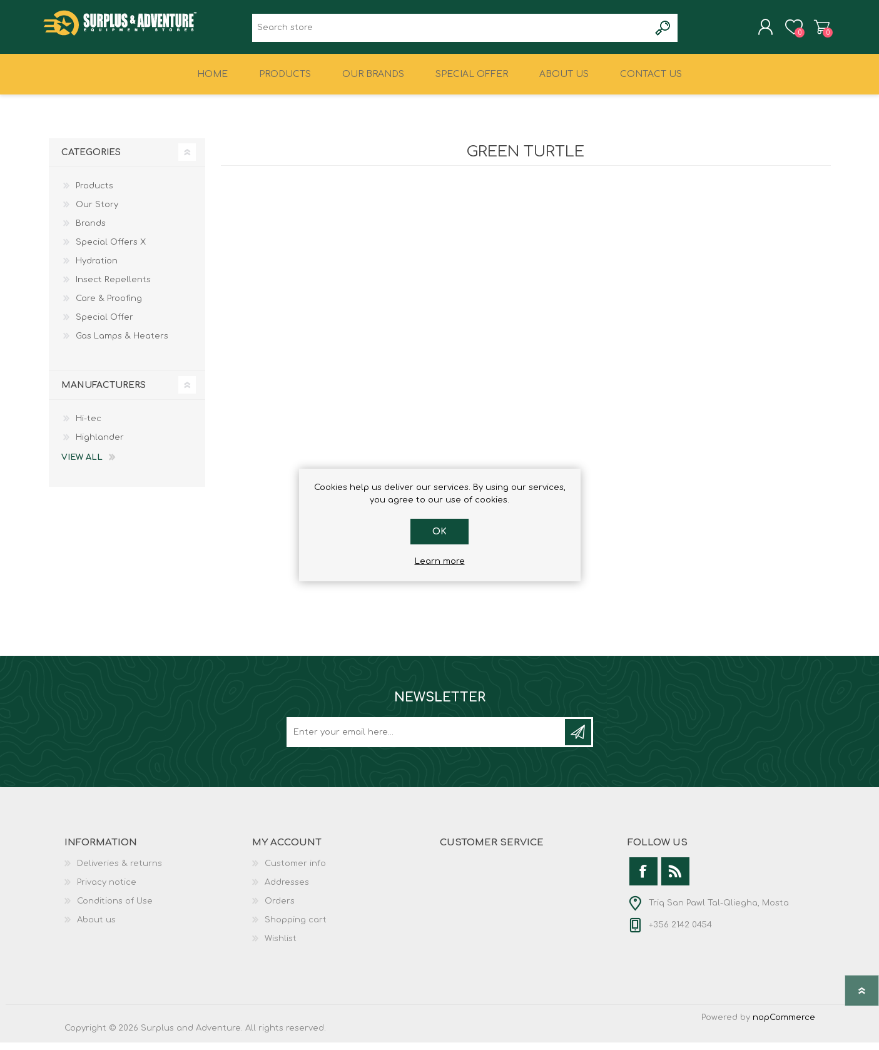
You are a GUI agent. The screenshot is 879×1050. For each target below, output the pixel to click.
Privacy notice (106, 889)
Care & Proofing (109, 306)
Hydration (97, 268)
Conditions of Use (115, 908)
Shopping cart (817, 30)
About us (96, 927)
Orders (280, 908)
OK (439, 531)
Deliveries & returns (119, 871)
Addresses (287, 889)
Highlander (100, 445)
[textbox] (450, 32)
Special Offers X (111, 249)
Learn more (440, 561)
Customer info (295, 871)
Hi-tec (88, 426)
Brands (91, 231)
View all (82, 465)
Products (94, 193)
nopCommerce (784, 1025)
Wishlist (281, 946)
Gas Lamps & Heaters (122, 343)
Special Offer (104, 324)
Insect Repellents (113, 287)
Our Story (97, 212)
